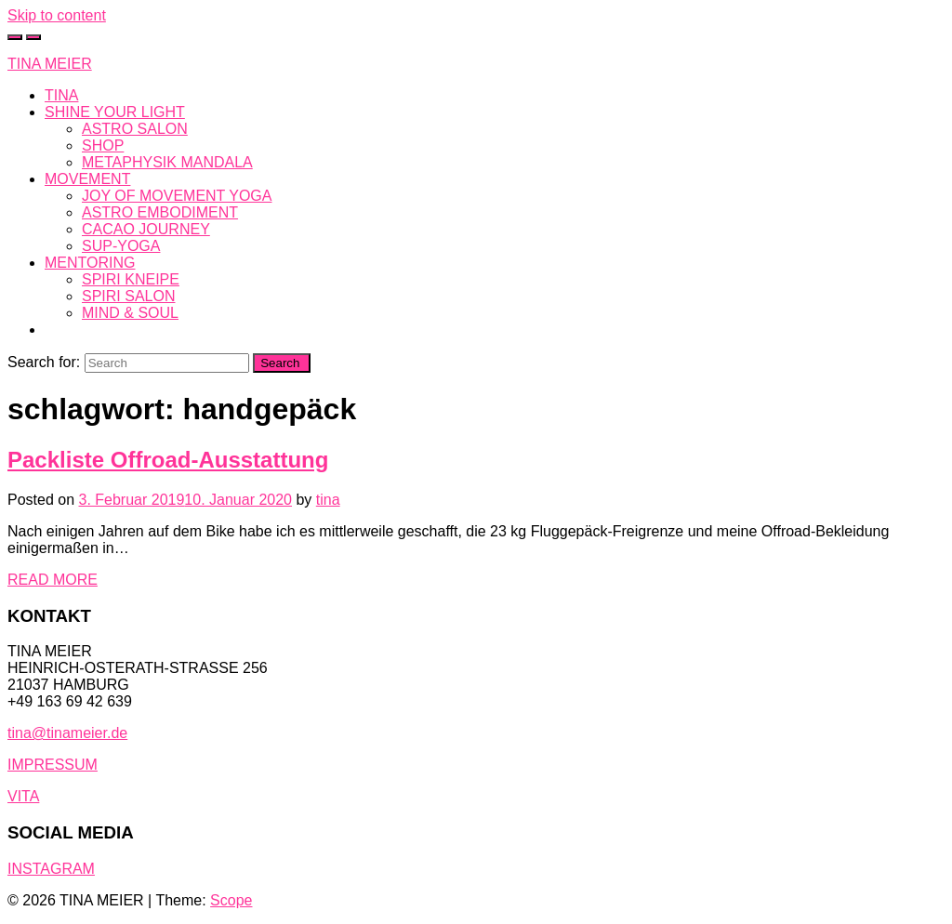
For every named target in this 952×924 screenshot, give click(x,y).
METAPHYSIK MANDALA (167, 162)
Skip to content (56, 15)
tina (328, 500)
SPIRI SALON (128, 296)
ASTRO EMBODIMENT (160, 212)
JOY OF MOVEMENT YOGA (176, 196)
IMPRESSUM (52, 764)
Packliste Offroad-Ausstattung (167, 459)
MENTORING (90, 263)
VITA (23, 796)
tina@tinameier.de (67, 733)
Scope (231, 900)
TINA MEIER (49, 64)
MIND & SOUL (130, 313)
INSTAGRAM (51, 869)
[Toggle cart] (14, 37)
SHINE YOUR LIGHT (115, 112)
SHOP (103, 145)
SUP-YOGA (121, 246)
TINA (61, 95)
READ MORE (52, 579)
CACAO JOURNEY (146, 229)
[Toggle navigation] (33, 37)
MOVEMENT (87, 179)
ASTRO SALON (135, 129)
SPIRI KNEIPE (130, 279)
